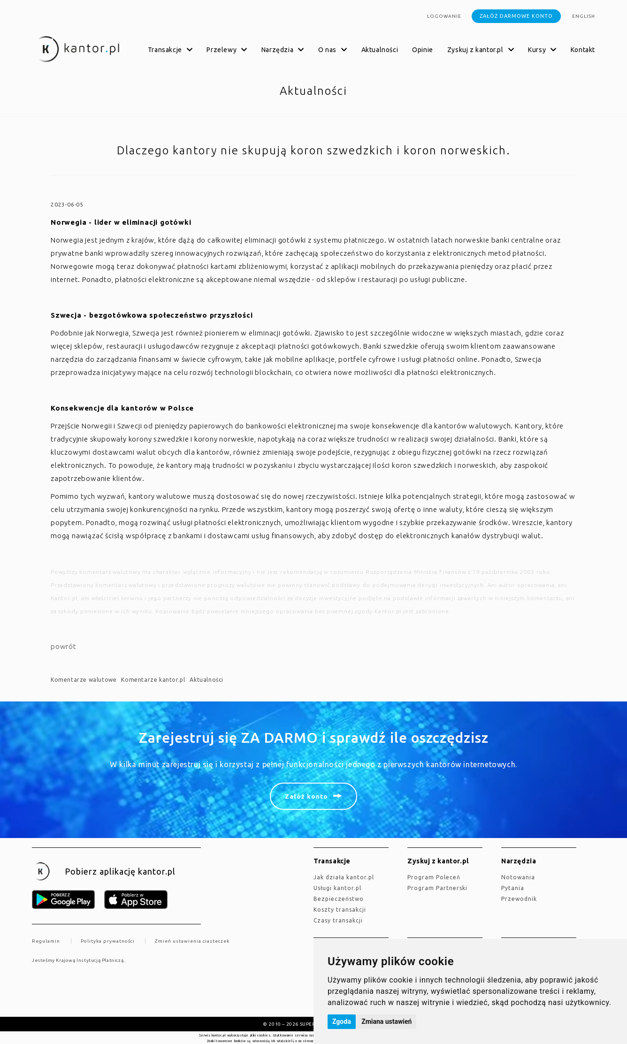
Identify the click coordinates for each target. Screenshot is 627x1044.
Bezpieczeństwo (339, 899)
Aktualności (379, 49)
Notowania (518, 877)
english (583, 16)
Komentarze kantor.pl (153, 680)
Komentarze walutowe (83, 680)
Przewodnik (519, 899)
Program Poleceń (433, 877)
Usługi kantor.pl (337, 888)
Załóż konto (306, 796)
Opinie (422, 49)
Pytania (512, 888)
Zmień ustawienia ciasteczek (192, 941)
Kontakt (583, 49)
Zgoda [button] (341, 1021)
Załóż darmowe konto (516, 16)
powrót (63, 646)
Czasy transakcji (338, 920)
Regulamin (46, 941)
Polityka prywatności (108, 941)
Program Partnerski (437, 888)
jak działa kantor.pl (344, 877)
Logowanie (444, 16)
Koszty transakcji (340, 910)
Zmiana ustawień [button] (386, 1021)
